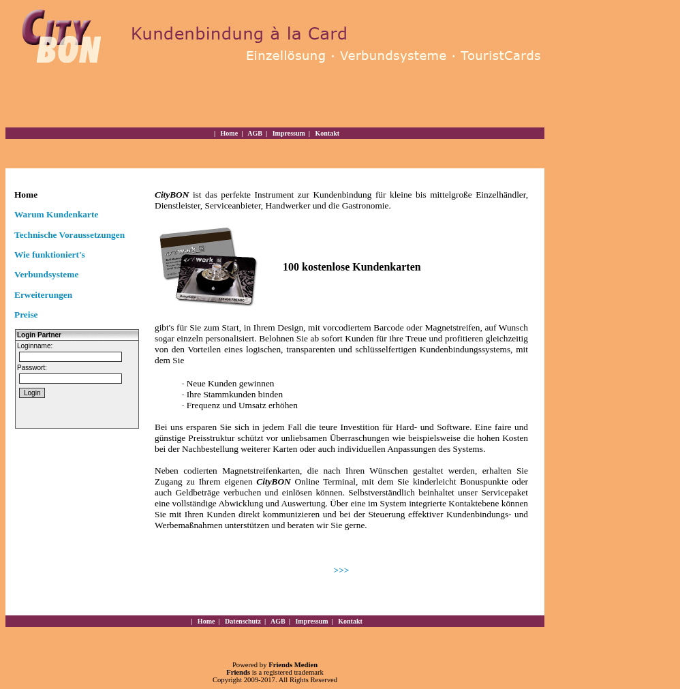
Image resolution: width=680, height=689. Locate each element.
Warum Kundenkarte (56, 214)
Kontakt (326, 133)
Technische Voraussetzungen (69, 235)
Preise (26, 314)
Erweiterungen (43, 295)
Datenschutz (242, 621)
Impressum (288, 133)
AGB (254, 133)
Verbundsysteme (46, 274)
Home (228, 133)
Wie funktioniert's (49, 254)
